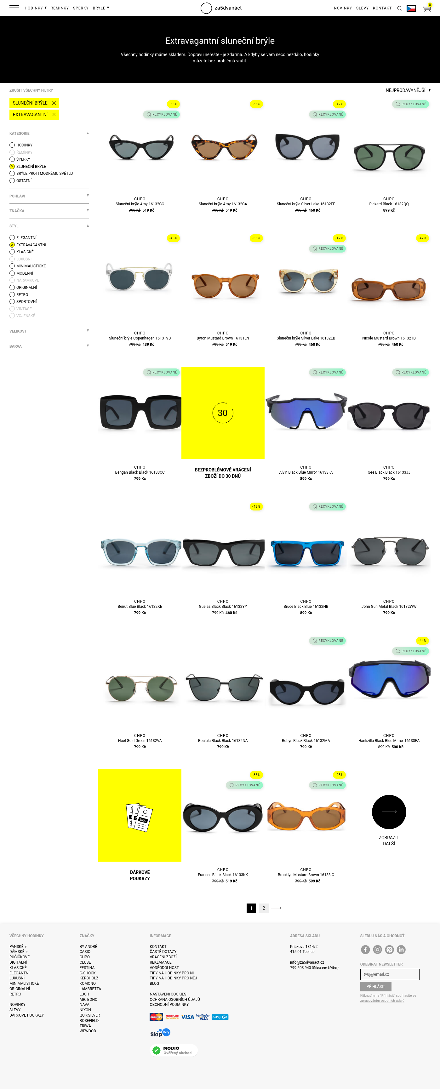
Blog (154, 983)
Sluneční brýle (30, 102)
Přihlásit (376, 986)
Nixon (85, 1010)
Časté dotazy (163, 951)
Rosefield (89, 1020)
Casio (85, 951)
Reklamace (160, 962)
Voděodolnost (164, 968)
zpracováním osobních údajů (382, 1001)
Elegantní (19, 973)
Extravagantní (30, 114)
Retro (15, 994)
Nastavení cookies (168, 994)
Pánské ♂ (18, 946)
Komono (88, 983)
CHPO (85, 957)
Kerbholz (89, 978)
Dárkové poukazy (26, 1015)
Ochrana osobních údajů (175, 999)
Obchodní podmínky (169, 1004)
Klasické (17, 968)
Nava (84, 1004)
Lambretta (90, 989)
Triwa (85, 1026)
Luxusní (17, 978)
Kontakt (158, 946)
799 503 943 (300, 968)
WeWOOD (88, 1031)
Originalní (19, 989)
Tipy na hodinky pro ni (172, 973)
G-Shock (88, 973)
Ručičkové (19, 957)
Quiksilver (90, 1015)
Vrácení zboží (163, 957)
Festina (87, 968)
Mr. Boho (89, 999)
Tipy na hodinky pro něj (173, 978)
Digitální (18, 962)
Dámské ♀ (18, 951)
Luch (84, 994)
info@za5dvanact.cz (307, 962)
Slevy (14, 1010)
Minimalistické (24, 983)
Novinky (17, 1004)
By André (88, 946)
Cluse (85, 962)
